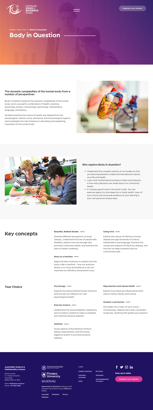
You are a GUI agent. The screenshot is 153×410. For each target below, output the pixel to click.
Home (12, 29)
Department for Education (51, 386)
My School (99, 371)
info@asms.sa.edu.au (16, 383)
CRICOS (66, 388)
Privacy (65, 394)
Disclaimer (55, 394)
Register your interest (132, 8)
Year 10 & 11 (22, 29)
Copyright (45, 394)
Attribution (100, 375)
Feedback (45, 397)
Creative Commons (85, 371)
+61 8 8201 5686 (15, 385)
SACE (80, 381)
